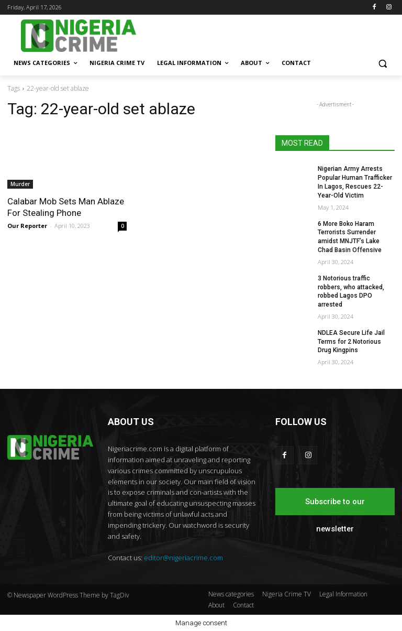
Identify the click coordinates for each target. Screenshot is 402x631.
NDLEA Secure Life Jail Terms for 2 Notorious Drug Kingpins (351, 341)
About (216, 605)
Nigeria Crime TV (286, 594)
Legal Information (343, 594)
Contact (243, 605)
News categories (231, 594)
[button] (382, 63)
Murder (20, 184)
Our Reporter (27, 226)
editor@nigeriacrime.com (183, 557)
